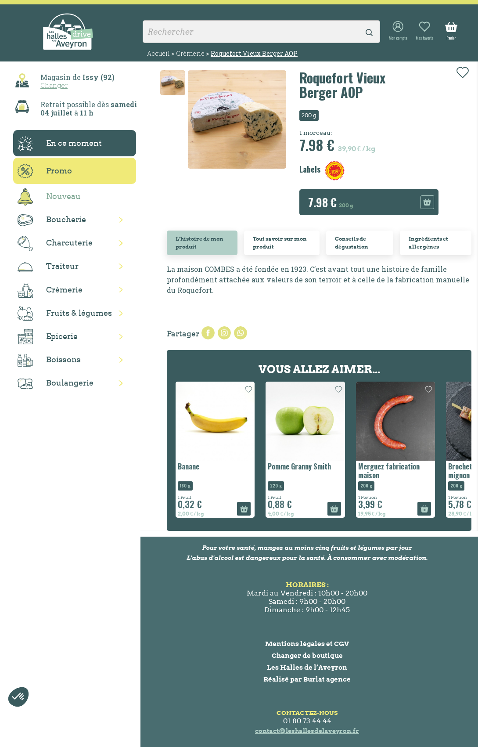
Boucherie (52, 220)
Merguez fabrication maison (389, 470)
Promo (45, 171)
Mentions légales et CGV (307, 643)
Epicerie (48, 336)
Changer (54, 85)
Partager (208, 332)
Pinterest (240, 332)
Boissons (49, 360)
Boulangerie (55, 383)
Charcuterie (55, 243)
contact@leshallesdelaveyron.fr (307, 731)
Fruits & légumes (65, 314)
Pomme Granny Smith (299, 466)
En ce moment (60, 143)
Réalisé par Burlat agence (307, 679)
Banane (188, 466)
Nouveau (49, 197)
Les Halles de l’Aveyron (307, 667)
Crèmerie (50, 290)
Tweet (224, 332)
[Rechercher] (261, 31)
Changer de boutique (307, 655)
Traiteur (48, 266)
